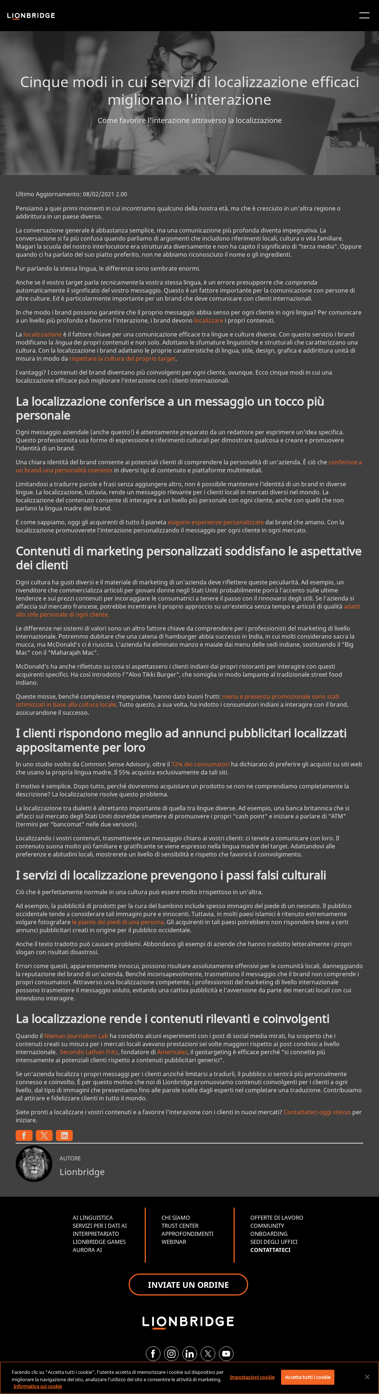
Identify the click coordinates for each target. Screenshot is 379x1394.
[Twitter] (208, 1353)
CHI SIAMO (176, 1217)
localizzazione (42, 334)
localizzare (208, 320)
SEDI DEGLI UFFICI (273, 1241)
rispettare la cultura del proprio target (122, 358)
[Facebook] (153, 1353)
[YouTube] (226, 1353)
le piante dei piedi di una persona (118, 922)
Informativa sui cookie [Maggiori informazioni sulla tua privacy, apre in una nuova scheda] (38, 1386)
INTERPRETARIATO (96, 1233)
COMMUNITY (267, 1225)
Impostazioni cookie (252, 1376)
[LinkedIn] (189, 1353)
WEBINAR (174, 1241)
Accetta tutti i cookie (307, 1376)
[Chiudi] (367, 1377)
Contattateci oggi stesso (317, 1112)
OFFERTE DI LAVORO (276, 1217)
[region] (189, 1377)
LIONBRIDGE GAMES (99, 1241)
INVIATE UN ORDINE (188, 1284)
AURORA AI (87, 1249)
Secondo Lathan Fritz (89, 1052)
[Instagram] (171, 1353)
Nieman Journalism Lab (76, 1036)
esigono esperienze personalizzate (216, 522)
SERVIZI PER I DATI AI (100, 1225)
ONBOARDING (269, 1233)
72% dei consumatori (200, 764)
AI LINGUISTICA (93, 1217)
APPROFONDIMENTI (187, 1233)
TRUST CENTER (180, 1225)
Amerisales (172, 1052)
